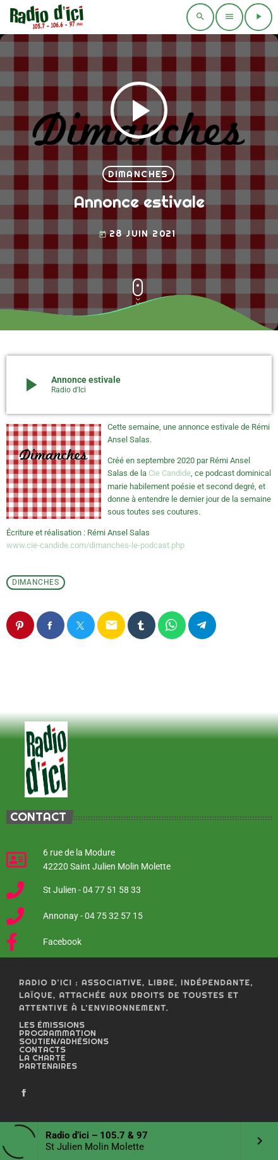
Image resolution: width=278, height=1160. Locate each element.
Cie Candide (169, 473)
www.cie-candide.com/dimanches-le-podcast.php (95, 545)
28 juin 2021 (137, 234)
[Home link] (45, 17)
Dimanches (138, 174)
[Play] (258, 17)
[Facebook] (24, 1093)
